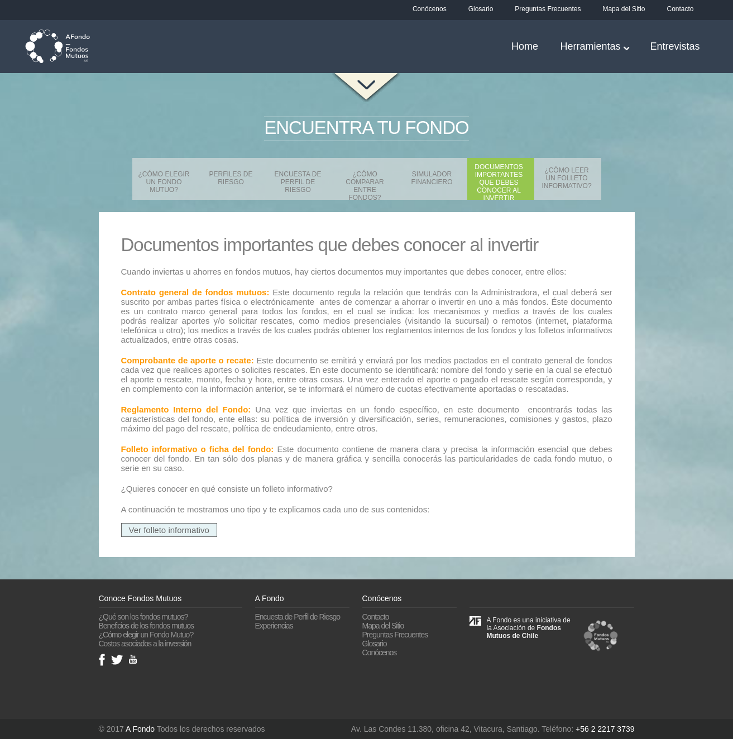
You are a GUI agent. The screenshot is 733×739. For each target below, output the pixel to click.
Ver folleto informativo (169, 530)
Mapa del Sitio (623, 9)
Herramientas (590, 46)
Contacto (680, 9)
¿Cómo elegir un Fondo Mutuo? (163, 182)
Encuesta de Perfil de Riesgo (298, 182)
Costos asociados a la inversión (145, 643)
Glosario (481, 9)
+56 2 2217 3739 (605, 728)
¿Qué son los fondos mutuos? (143, 616)
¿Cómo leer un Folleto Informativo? (566, 178)
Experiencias (274, 625)
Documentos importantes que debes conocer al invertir (499, 181)
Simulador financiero (431, 178)
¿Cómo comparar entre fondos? (365, 185)
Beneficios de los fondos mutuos (146, 625)
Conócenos (430, 9)
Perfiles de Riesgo (230, 178)
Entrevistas (675, 46)
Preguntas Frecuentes (548, 9)
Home (524, 46)
